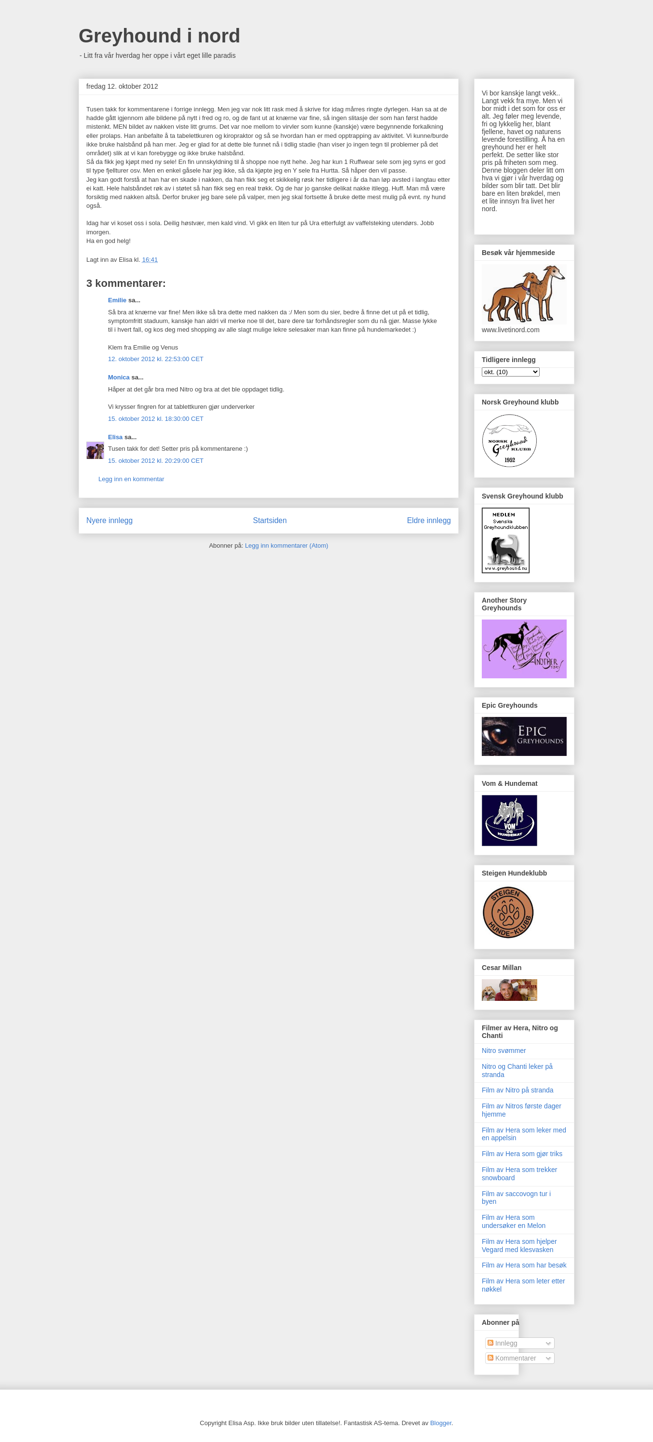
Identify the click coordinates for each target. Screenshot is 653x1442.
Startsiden (269, 520)
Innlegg (502, 1343)
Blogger (440, 1423)
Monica (119, 377)
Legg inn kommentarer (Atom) (286, 545)
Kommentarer (512, 1358)
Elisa (115, 437)
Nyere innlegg (109, 520)
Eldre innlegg (429, 520)
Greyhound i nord (160, 35)
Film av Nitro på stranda (518, 1090)
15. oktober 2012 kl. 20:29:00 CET (156, 460)
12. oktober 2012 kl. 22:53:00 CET (156, 359)
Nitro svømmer (504, 1050)
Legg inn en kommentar (131, 479)
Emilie (117, 300)
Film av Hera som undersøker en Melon (513, 1221)
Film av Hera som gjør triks (522, 1154)
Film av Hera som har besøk (524, 1265)
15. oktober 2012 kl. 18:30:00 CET (156, 418)
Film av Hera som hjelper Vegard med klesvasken (519, 1245)
